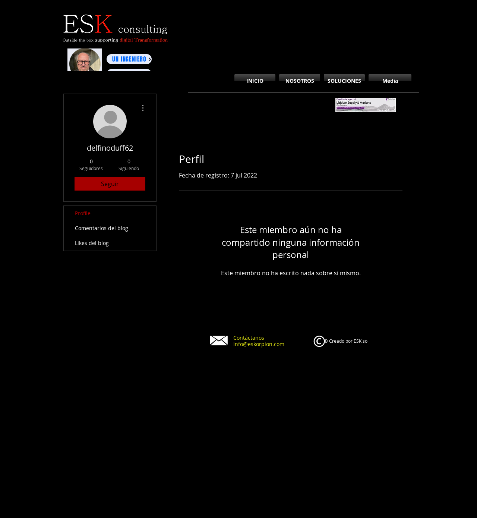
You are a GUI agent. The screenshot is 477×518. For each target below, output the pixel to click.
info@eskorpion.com (258, 344)
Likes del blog (92, 243)
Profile (83, 213)
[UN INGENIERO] (129, 59)
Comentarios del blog (101, 228)
